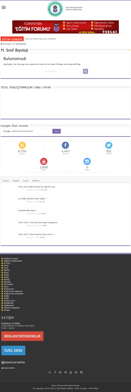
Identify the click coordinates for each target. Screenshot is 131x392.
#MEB (6, 296)
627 (44, 214)
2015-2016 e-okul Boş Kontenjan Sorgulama (37, 222)
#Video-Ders (9, 300)
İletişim (60, 385)
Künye (54, 385)
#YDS (6, 277)
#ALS (6, 272)
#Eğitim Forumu (11, 258)
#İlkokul (7, 282)
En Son (6, 181)
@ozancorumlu (13, 362)
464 (43, 237)
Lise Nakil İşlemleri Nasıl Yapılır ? (32, 198)
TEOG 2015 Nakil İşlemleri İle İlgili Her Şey (36, 187)
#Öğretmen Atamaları (13, 293)
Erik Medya (93, 388)
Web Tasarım (81, 388)
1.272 (43, 202)
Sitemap (75, 385)
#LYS (6, 268)
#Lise (6, 286)
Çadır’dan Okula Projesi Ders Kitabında (40, 39)
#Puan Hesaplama (12, 307)
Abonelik (68, 385)
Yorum (26, 181)
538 (44, 226)
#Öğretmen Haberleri (13, 291)
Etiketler (36, 181)
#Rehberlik (8, 303)
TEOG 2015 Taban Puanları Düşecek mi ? (36, 234)
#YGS (6, 265)
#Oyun (7, 310)
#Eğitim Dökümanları (13, 261)
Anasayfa (6, 44)
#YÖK (6, 298)
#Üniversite (9, 289)
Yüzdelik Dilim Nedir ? (27, 210)
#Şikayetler (9, 305)
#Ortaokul (8, 284)
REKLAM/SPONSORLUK (22, 336)
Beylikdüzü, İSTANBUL (10, 323)
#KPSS (7, 270)
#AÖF (6, 275)
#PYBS (7, 279)
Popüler (16, 181)
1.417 (45, 190)
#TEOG (7, 263)
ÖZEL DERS (13, 350)
